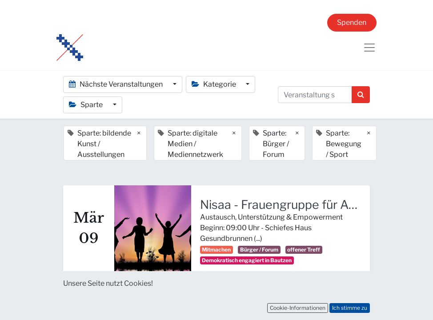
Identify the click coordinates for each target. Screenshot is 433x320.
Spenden (351, 22)
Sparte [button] (86, 104)
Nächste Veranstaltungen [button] (116, 84)
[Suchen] (361, 94)
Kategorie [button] (214, 84)
